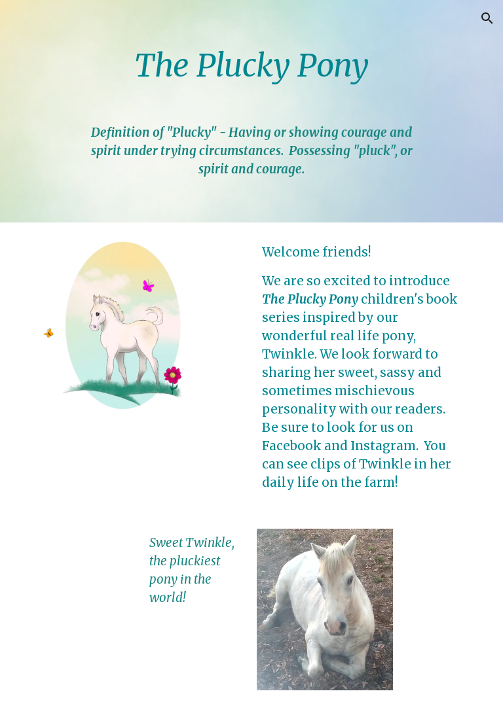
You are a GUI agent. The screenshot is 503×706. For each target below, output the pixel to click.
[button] (487, 18)
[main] (251, 111)
